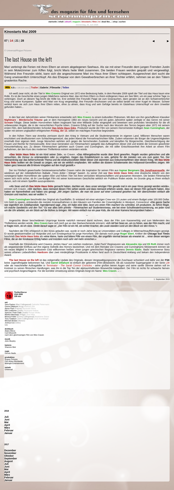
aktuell (68, 22)
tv (99, 22)
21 (17, 40)
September (10, 458)
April (7, 425)
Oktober (9, 455)
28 (22, 40)
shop (115, 22)
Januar (8, 433)
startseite (52, 22)
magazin (76, 22)
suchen (122, 22)
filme (94, 22)
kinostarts (86, 22)
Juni (7, 419)
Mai (6, 422)
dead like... (106, 22)
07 (6, 40)
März (7, 427)
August (8, 461)
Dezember (10, 450)
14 (11, 40)
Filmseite (55, 87)
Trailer (34, 87)
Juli (6, 417)
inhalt (61, 22)
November (10, 453)
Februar (9, 430)
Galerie (44, 87)
